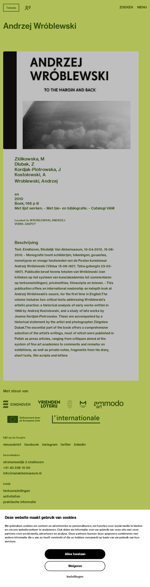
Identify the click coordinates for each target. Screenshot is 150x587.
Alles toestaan (75, 554)
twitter (66, 444)
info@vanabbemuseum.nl (22, 473)
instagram (49, 444)
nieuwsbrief (12, 444)
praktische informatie (19, 502)
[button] (71, 100)
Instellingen (75, 577)
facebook (31, 444)
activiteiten (11, 496)
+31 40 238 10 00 (16, 468)
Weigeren (75, 566)
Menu (142, 7)
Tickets (11, 8)
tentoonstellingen (16, 491)
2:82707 (30, 224)
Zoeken (126, 7)
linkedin (80, 444)
